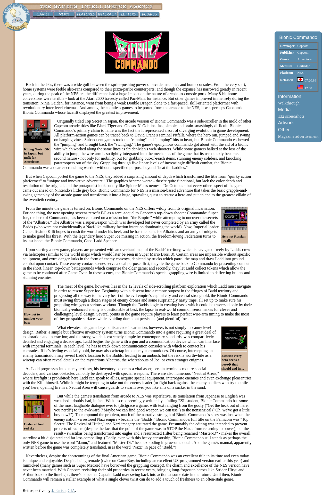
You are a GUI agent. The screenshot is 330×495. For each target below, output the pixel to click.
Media (284, 109)
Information (289, 96)
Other (284, 129)
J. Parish (58, 490)
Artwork (286, 122)
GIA (71, 490)
